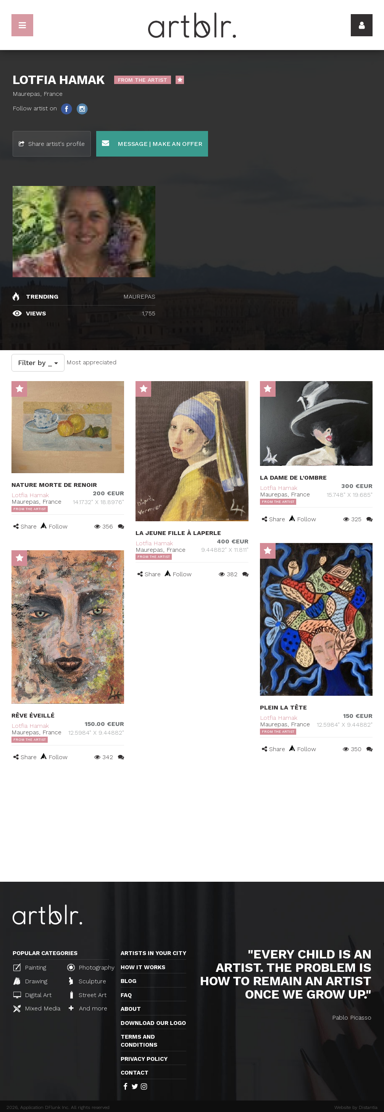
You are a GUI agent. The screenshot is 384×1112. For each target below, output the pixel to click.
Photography (91, 967)
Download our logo (153, 1023)
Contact (134, 1072)
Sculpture (87, 981)
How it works (143, 967)
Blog (128, 981)
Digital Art (32, 995)
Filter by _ (38, 363)
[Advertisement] (192, 824)
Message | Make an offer (152, 143)
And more (88, 1008)
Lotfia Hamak (30, 495)
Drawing (30, 981)
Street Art (87, 995)
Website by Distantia (356, 1107)
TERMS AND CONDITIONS (139, 1040)
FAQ (126, 995)
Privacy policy (144, 1058)
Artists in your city (153, 953)
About (131, 1008)
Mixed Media (36, 1008)
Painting (29, 967)
